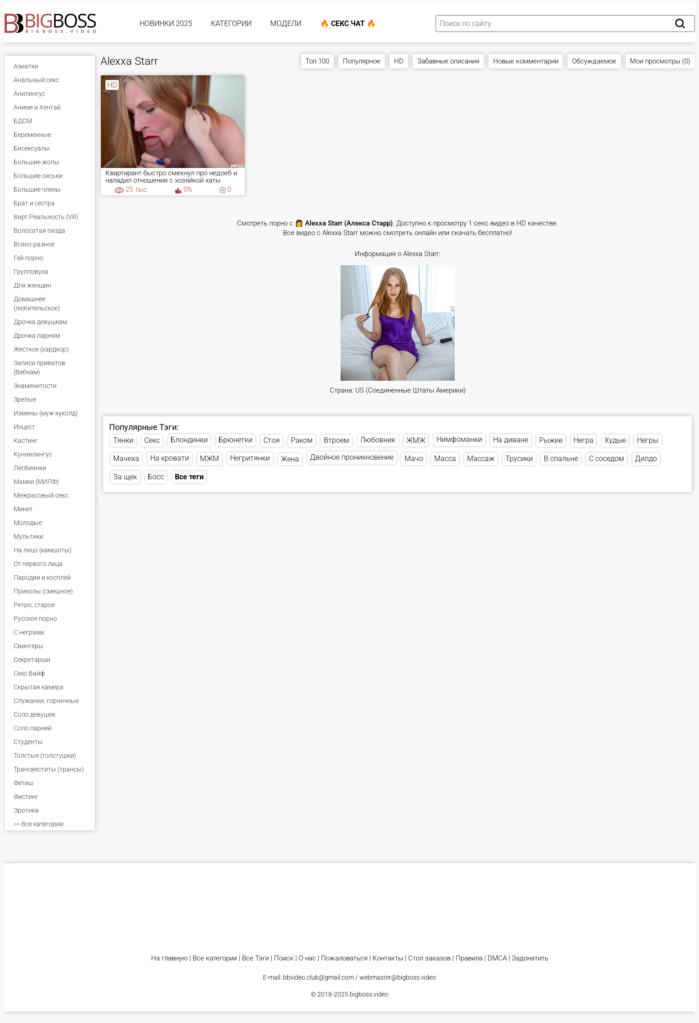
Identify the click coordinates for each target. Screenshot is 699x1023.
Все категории (215, 958)
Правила (469, 958)
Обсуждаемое (594, 61)
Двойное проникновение (352, 457)
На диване (510, 439)
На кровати (169, 458)
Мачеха (126, 458)
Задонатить (530, 958)
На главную (169, 958)
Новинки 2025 (166, 23)
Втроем (336, 440)
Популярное (361, 61)
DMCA (497, 958)
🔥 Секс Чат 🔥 (348, 23)
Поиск (284, 958)
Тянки (123, 440)
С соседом (606, 458)
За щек (125, 476)
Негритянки (250, 458)
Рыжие (550, 440)
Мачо (414, 458)
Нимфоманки (459, 439)
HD (399, 61)
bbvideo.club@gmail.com (318, 977)
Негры (647, 440)
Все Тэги (255, 958)
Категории (231, 23)
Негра (583, 440)
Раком (302, 440)
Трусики (519, 458)
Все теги (189, 476)
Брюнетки (235, 439)
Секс (152, 440)
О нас (307, 958)
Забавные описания (448, 61)
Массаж (480, 458)
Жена (290, 459)
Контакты (388, 958)
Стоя (271, 440)
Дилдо (646, 458)
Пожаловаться (344, 958)
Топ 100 (317, 61)
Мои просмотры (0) (660, 61)
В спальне (561, 458)
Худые (615, 440)
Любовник (377, 439)
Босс (156, 476)
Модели (285, 23)
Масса (445, 458)
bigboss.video (369, 994)
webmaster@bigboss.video (397, 977)
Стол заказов (429, 958)
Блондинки (189, 439)
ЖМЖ (416, 440)
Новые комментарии (525, 61)
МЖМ (209, 458)
